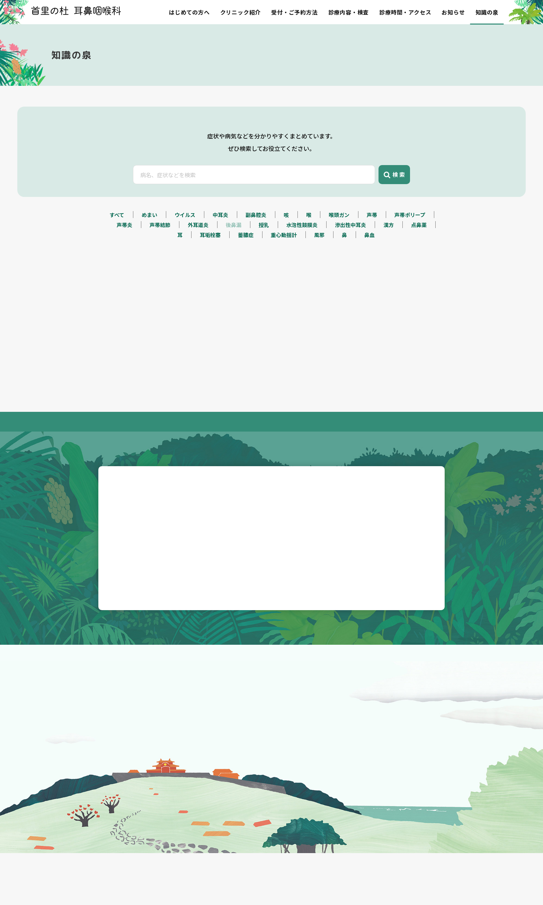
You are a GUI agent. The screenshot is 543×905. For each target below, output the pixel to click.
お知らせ (453, 12)
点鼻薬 (419, 257)
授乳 (264, 257)
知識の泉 (487, 12)
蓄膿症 (245, 267)
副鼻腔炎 (256, 247)
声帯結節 (160, 257)
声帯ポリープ (409, 247)
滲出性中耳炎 (350, 257)
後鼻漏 (233, 257)
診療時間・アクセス (405, 12)
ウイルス (185, 247)
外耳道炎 (198, 257)
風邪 (319, 267)
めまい (149, 247)
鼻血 (369, 267)
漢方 (388, 257)
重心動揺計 (284, 267)
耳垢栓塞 (210, 267)
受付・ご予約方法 (294, 12)
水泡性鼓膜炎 (302, 257)
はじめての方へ (189, 12)
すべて (116, 247)
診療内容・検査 (348, 12)
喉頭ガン (339, 247)
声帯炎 (124, 257)
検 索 (394, 192)
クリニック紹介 (240, 12)
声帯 (372, 247)
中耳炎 (220, 247)
